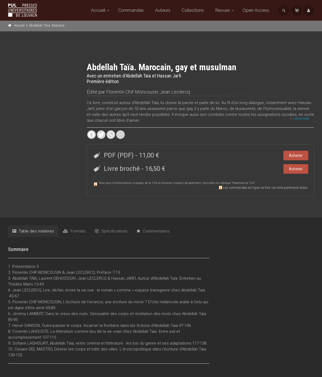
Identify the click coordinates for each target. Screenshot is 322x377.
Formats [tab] (74, 231)
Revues (222, 10)
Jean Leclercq (175, 92)
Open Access (256, 10)
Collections (193, 10)
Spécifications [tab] (111, 231)
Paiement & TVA (243, 183)
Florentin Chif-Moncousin (132, 92)
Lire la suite (299, 118)
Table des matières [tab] (33, 231)
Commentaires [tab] (153, 231)
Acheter (296, 155)
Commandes (131, 10)
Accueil (98, 10)
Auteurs (162, 10)
